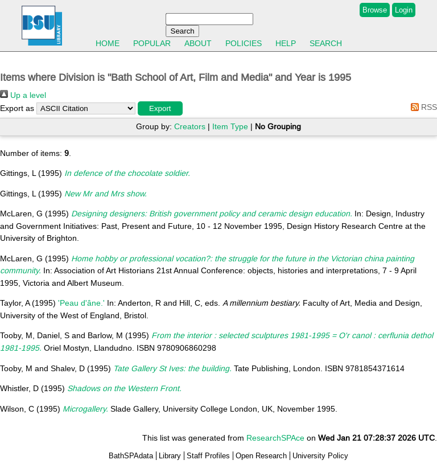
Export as (17, 108)
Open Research (261, 455)
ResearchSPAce (275, 437)
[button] (160, 108)
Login (404, 10)
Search (326, 43)
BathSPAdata (131, 455)
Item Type (230, 126)
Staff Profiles (208, 455)
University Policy (320, 455)
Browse (374, 10)
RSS (422, 107)
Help (285, 43)
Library (170, 455)
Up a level (23, 95)
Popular (152, 43)
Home (107, 43)
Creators (189, 126)
